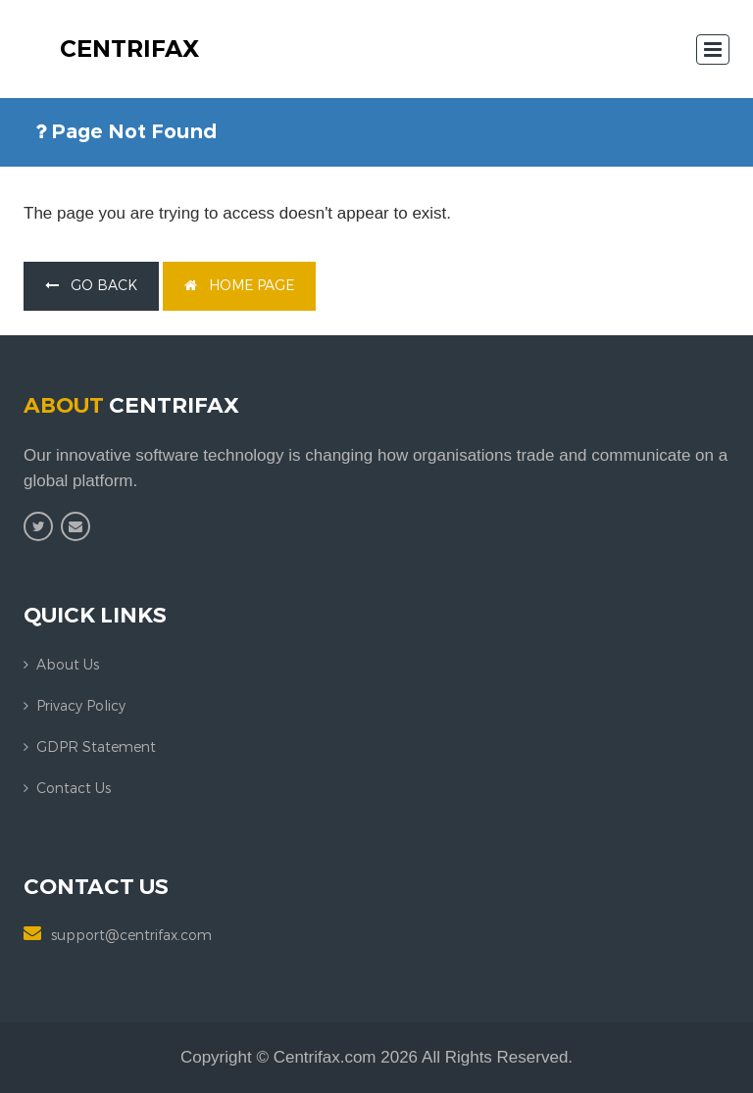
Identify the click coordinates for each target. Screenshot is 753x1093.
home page (239, 285)
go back (91, 285)
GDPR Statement (96, 747)
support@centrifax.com (131, 935)
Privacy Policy (81, 706)
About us (67, 665)
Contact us (73, 788)
